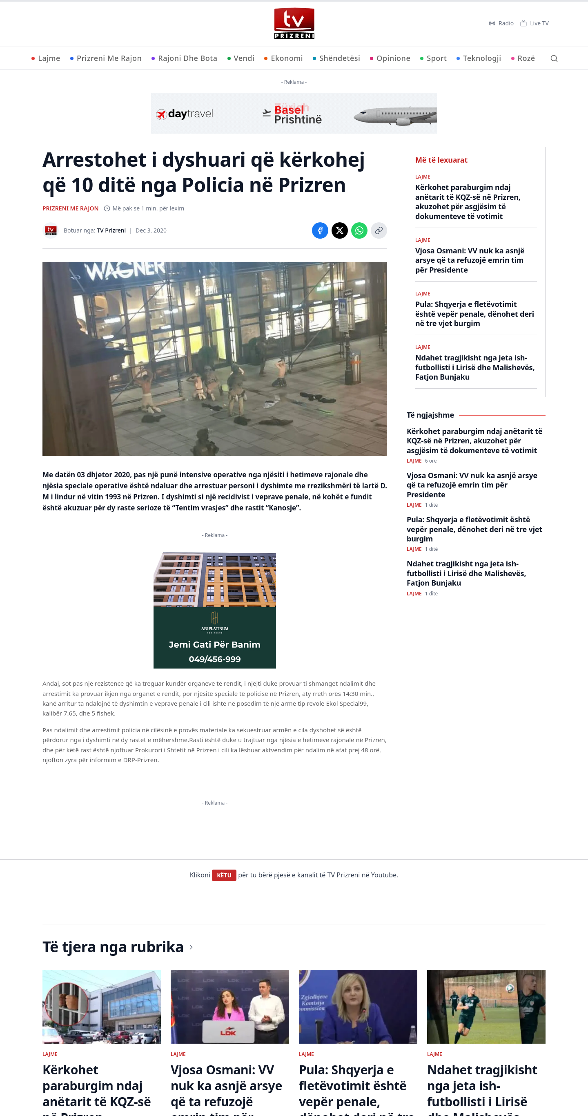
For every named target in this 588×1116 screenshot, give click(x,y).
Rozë (523, 58)
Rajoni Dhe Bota (184, 58)
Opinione (390, 58)
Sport (433, 58)
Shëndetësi (336, 58)
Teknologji (479, 58)
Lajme (45, 58)
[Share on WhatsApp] (359, 230)
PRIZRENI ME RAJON (70, 208)
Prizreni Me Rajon (106, 58)
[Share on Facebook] (320, 230)
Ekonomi (283, 58)
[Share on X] (340, 230)
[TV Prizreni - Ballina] (294, 23)
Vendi (241, 58)
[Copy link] (379, 230)
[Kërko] (554, 58)
